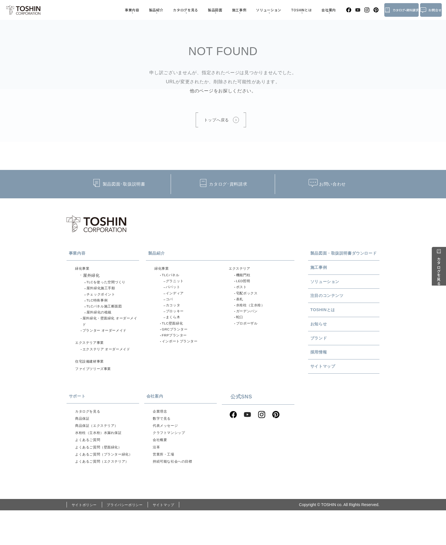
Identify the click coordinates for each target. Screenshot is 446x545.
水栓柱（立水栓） (253, 313)
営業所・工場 (165, 480)
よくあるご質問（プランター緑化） (104, 483)
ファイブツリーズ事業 (96, 385)
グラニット (176, 285)
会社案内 (313, 10)
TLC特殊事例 (99, 306)
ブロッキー (176, 321)
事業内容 (141, 10)
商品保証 (83, 438)
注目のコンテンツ (338, 307)
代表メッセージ (167, 446)
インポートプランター (183, 356)
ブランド (327, 353)
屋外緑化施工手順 (104, 292)
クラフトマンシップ (171, 455)
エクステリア (241, 270)
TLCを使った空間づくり (110, 285)
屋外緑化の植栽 (101, 321)
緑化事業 (83, 270)
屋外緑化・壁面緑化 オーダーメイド (111, 331)
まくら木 (174, 328)
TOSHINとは (289, 10)
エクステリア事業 (92, 355)
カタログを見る (187, 10)
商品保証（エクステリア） (100, 446)
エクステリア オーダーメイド (111, 363)
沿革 (157, 471)
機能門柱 (245, 278)
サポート (85, 414)
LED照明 (245, 285)
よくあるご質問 (89, 463)
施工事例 (233, 10)
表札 (241, 306)
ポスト (243, 292)
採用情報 (327, 368)
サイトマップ (332, 384)
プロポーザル (249, 335)
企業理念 (161, 430)
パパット (174, 292)
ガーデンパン (249, 321)
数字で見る (163, 438)
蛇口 (241, 328)
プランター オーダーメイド (109, 342)
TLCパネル (172, 278)
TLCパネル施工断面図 (108, 313)
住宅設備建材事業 (92, 377)
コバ (170, 306)
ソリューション (259, 10)
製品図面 (213, 10)
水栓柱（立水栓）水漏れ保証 (102, 455)
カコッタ (174, 313)
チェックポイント (104, 299)
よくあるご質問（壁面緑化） (102, 471)
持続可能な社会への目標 (176, 488)
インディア (176, 299)
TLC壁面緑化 (174, 335)
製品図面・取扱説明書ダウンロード (346, 257)
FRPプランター (177, 349)
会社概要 (161, 463)
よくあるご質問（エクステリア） (106, 495)
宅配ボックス (249, 299)
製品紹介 (161, 10)
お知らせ (327, 337)
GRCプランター (177, 342)
